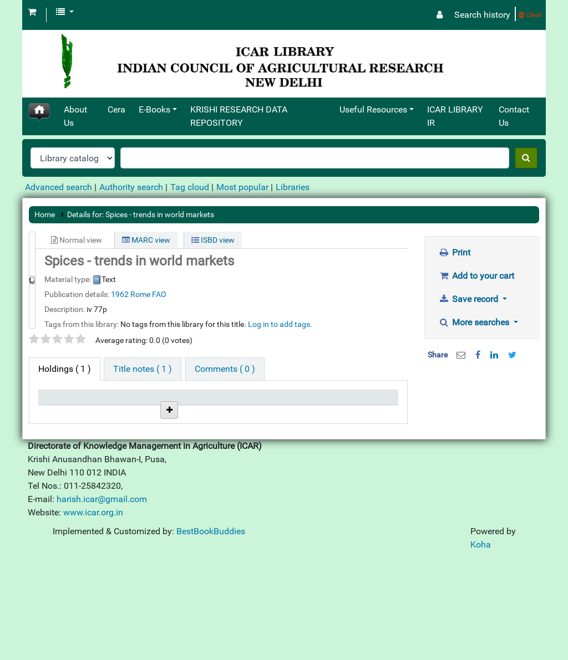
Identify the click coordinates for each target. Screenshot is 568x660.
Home (44, 214)
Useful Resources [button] (373, 109)
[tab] (142, 369)
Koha (480, 644)
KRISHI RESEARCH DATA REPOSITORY (238, 116)
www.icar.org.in (93, 612)
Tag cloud (189, 187)
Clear (530, 15)
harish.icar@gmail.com (102, 599)
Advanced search (58, 187)
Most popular (242, 187)
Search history (482, 14)
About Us (75, 116)
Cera (116, 109)
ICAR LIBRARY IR (455, 116)
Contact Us (514, 116)
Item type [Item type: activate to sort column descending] (61, 413)
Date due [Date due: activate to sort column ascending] (317, 413)
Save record (470, 299)
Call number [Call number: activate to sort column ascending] (161, 407)
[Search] (526, 157)
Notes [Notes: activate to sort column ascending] (261, 413)
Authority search (131, 187)
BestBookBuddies (210, 631)
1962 (120, 294)
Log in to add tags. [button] (280, 324)
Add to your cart (477, 275)
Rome (140, 294)
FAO (159, 294)
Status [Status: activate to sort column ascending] (211, 413)
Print (455, 252)
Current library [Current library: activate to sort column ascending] (110, 407)
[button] (31, 12)
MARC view (146, 240)
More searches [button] (475, 322)
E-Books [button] (154, 109)
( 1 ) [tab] (64, 369)
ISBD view (213, 240)
